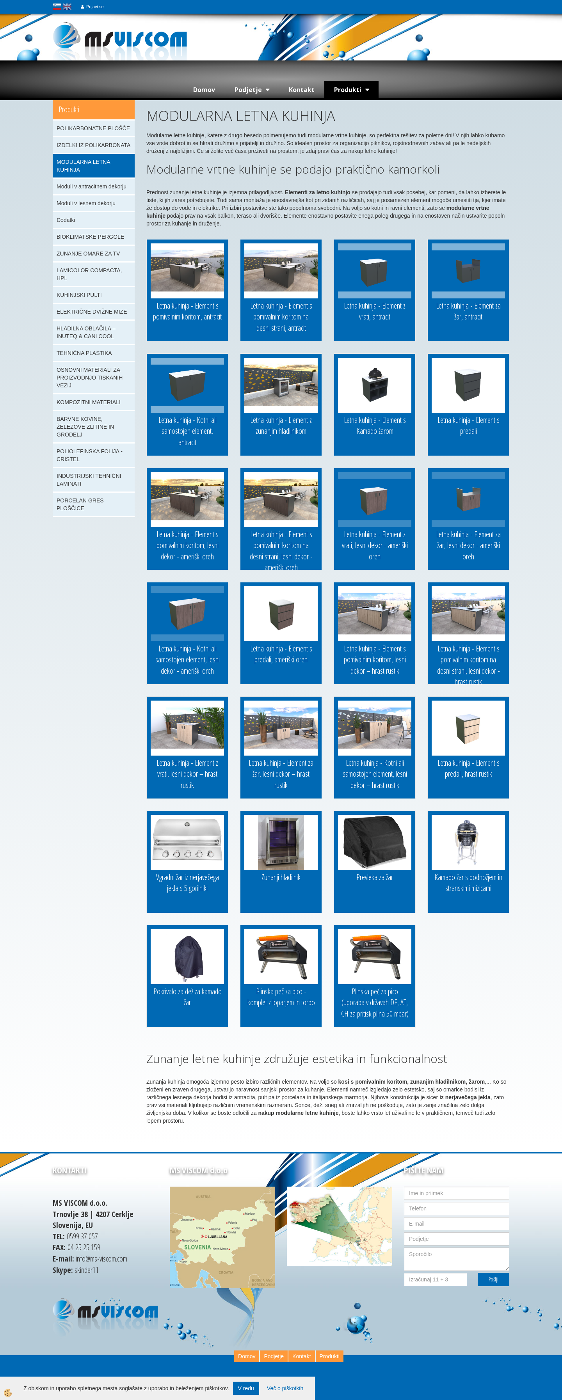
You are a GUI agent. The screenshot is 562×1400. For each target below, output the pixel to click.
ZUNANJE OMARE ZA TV (88, 253)
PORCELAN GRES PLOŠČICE (80, 504)
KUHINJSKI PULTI (79, 295)
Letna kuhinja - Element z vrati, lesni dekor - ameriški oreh (375, 545)
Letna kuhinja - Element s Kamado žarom (375, 426)
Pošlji (493, 1279)
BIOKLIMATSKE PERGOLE (90, 237)
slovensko (57, 7)
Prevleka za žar (374, 877)
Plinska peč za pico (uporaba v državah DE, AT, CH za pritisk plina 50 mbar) (375, 1002)
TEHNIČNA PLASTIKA (84, 353)
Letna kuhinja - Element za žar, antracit (468, 311)
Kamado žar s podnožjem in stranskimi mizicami (468, 883)
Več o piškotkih (285, 1388)
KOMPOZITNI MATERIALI (89, 402)
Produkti (347, 89)
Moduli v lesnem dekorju (86, 203)
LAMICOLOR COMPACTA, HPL (89, 274)
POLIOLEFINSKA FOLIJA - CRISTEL (90, 455)
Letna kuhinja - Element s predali (469, 426)
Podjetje (248, 89)
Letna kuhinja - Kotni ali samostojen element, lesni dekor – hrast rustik (375, 774)
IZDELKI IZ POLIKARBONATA (93, 145)
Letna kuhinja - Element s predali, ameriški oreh (281, 654)
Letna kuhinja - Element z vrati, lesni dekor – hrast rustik (187, 774)
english (67, 7)
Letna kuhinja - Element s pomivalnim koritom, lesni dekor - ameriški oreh (188, 545)
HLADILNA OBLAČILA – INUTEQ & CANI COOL (86, 332)
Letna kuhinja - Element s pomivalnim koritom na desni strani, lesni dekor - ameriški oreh (281, 551)
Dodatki (66, 220)
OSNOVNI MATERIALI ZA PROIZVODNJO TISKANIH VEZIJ (90, 378)
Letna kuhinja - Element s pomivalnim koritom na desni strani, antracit (281, 316)
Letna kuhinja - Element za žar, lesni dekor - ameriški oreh (468, 545)
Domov (204, 89)
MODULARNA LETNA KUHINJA (83, 166)
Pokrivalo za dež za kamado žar (187, 997)
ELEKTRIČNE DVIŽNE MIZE (92, 312)
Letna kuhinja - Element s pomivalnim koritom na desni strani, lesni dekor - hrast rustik (468, 665)
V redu (246, 1388)
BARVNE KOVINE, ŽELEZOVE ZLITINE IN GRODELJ (85, 427)
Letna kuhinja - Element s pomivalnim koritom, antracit (187, 311)
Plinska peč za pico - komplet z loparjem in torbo (281, 997)
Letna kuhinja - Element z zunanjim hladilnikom (281, 426)
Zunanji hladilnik (281, 877)
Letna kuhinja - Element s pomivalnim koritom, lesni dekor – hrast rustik (375, 659)
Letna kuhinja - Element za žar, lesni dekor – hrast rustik (281, 774)
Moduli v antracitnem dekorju (91, 186)
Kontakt (302, 89)
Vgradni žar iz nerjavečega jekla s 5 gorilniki (187, 883)
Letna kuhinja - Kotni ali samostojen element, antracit (187, 431)
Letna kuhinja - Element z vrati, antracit (374, 311)
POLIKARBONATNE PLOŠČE (93, 128)
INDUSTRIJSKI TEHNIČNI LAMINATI (89, 480)
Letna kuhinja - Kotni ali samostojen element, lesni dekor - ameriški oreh (187, 659)
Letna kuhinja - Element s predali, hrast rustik (469, 768)
